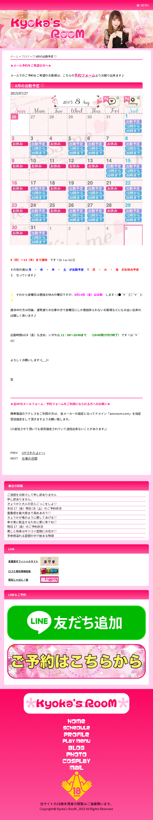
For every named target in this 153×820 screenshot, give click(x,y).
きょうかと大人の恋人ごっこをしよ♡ (32, 504)
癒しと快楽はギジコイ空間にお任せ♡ (32, 531)
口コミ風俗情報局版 (19, 571)
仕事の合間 (29, 458)
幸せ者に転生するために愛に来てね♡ (32, 522)
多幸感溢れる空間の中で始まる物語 (30, 536)
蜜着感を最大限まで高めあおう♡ (29, 513)
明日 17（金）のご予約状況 (25, 526)
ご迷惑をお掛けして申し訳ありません (32, 495)
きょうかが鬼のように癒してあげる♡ (32, 517)
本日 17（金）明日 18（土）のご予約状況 (34, 508)
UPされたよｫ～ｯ (33, 453)
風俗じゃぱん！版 (18, 579)
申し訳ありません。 (20, 499)
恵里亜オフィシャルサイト (23, 561)
